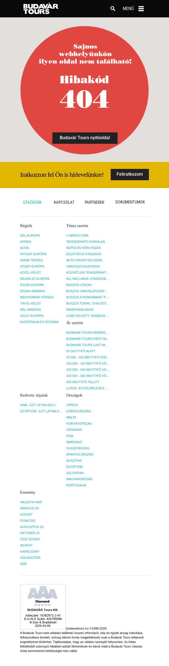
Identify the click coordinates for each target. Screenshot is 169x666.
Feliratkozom (130, 174)
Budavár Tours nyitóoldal (85, 137)
